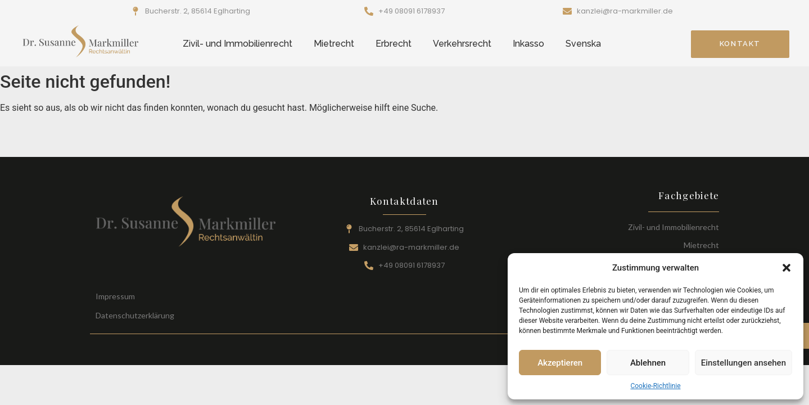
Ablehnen (648, 363)
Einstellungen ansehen (743, 363)
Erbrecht (394, 43)
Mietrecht (334, 43)
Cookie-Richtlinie (655, 386)
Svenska (583, 43)
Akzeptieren (559, 363)
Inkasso (528, 43)
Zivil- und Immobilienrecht (237, 43)
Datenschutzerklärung (135, 315)
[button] (786, 267)
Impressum (115, 296)
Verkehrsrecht (462, 43)
